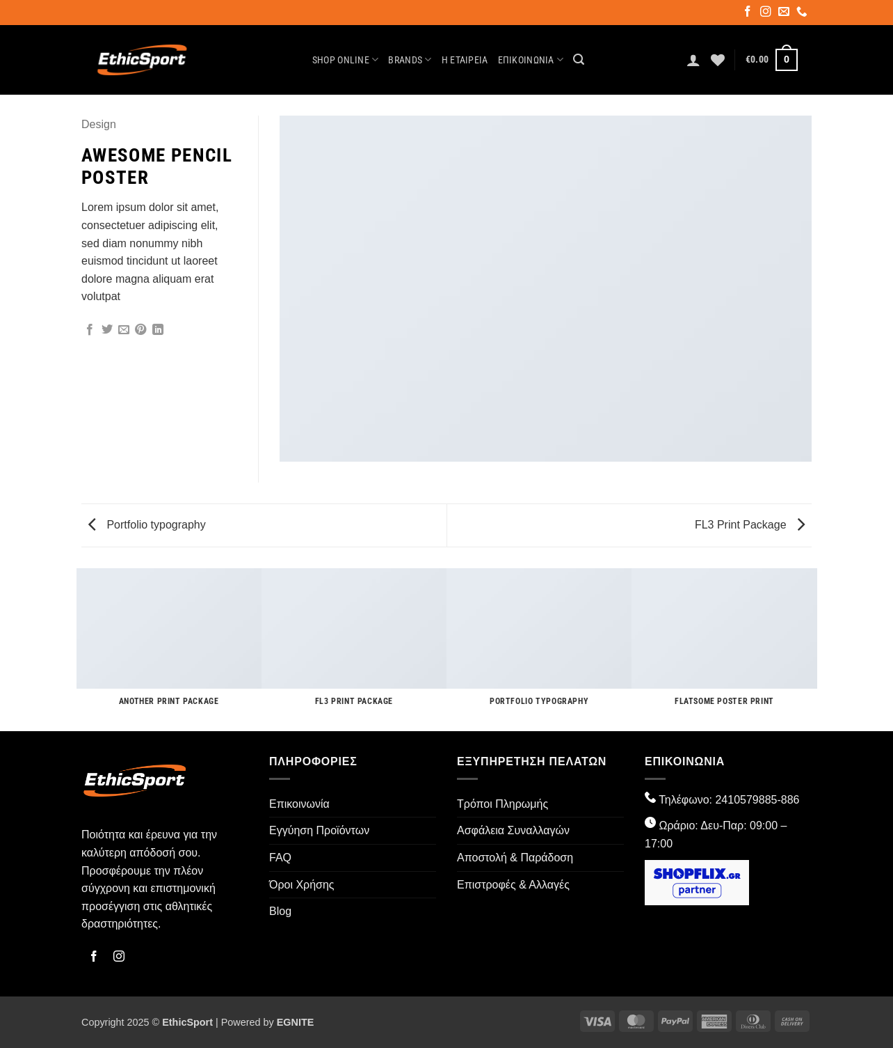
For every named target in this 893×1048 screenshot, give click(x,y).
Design (98, 124)
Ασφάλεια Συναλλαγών (513, 830)
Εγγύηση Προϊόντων (319, 830)
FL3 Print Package (750, 525)
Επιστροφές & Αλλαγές (513, 885)
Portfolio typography (147, 525)
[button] (578, 59)
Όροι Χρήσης (302, 885)
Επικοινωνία (531, 59)
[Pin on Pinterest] (140, 330)
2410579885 (746, 800)
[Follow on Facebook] (748, 13)
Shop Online (345, 59)
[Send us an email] (784, 13)
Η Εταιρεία (465, 60)
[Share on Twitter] (107, 330)
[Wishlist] (718, 60)
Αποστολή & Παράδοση (515, 857)
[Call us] (803, 13)
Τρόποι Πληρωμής (502, 804)
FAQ (280, 857)
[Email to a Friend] (123, 330)
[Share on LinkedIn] (157, 330)
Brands (409, 59)
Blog (280, 911)
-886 (788, 800)
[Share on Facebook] (89, 330)
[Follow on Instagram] (766, 13)
